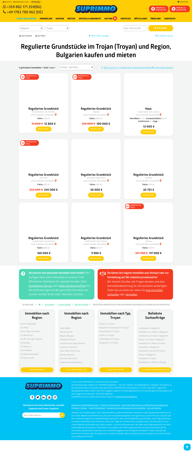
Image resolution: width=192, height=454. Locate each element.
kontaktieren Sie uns (40, 285)
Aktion (110, 18)
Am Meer (25, 327)
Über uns (156, 18)
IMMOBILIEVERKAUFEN (158, 9)
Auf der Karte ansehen (162, 67)
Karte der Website (154, 408)
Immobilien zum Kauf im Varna (152, 350)
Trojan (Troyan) (81, 304)
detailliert (42, 129)
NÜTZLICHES (140, 18)
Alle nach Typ (116, 370)
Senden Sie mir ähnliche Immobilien (135, 67)
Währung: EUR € (21, 2)
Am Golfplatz (26, 350)
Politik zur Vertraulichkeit (110, 405)
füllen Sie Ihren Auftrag (72, 285)
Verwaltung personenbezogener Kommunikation (126, 408)
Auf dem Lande (27, 357)
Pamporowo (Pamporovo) (71, 362)
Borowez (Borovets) (68, 358)
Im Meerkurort (27, 335)
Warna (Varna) (66, 331)
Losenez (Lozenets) (68, 347)
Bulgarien (49, 304)
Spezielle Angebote (90, 18)
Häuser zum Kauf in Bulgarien (152, 339)
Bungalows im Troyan (108, 342)
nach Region (37, 370)
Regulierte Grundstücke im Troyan (114, 327)
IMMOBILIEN (46, 18)
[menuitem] (170, 18)
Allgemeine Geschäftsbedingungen (85, 405)
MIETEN (71, 18)
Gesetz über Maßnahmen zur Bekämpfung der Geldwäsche (144, 405)
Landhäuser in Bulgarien (149, 328)
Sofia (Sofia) (65, 328)
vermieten (131, 294)
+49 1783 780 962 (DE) (25, 11)
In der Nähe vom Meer (30, 331)
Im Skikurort (26, 346)
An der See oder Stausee (31, 339)
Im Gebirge (25, 342)
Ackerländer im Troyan (109, 339)
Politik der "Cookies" (79, 408)
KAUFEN (60, 18)
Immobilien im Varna (148, 358)
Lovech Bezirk (64, 304)
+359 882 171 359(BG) (24, 6)
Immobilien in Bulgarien (149, 347)
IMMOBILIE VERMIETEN (179, 9)
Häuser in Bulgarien (147, 354)
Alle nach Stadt (76, 370)
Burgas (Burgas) (67, 335)
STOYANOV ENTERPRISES (126, 396)
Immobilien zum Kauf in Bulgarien (153, 335)
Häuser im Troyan (107, 323)
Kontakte (169, 18)
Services (126, 18)
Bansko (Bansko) (67, 354)
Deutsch (7, 2)
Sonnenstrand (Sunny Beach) (72, 343)
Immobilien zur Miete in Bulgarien (153, 331)
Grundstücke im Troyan (109, 331)
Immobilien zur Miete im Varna (152, 343)
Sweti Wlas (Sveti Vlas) (70, 350)
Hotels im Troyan (106, 335)
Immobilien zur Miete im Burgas (152, 362)
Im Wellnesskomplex (29, 354)
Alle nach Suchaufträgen (155, 370)
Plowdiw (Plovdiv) (68, 339)
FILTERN (161, 28)
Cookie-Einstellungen (97, 408)
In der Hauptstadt (28, 323)
